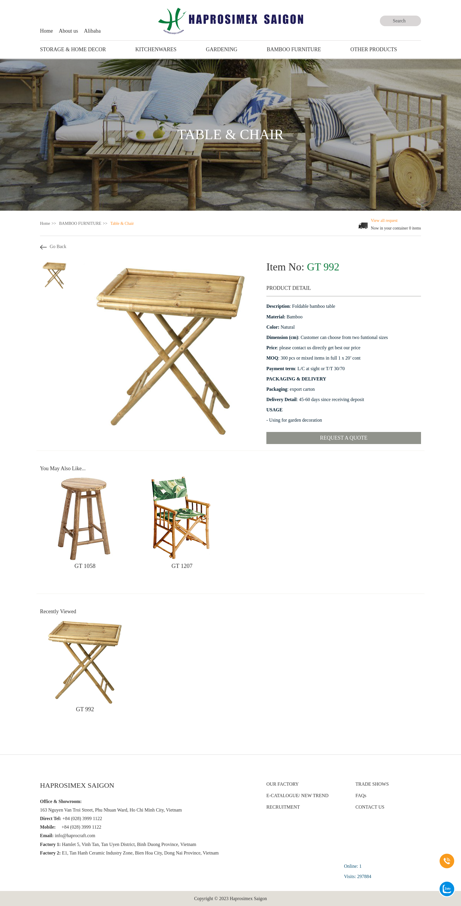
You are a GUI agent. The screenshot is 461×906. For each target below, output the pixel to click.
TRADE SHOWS (372, 784)
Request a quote (344, 438)
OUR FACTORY (282, 784)
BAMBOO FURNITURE (294, 49)
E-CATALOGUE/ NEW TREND (297, 795)
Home (46, 31)
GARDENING (221, 49)
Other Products (373, 49)
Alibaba (92, 31)
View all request (384, 220)
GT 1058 (84, 566)
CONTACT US (369, 806)
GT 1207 (181, 566)
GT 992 (85, 709)
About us (68, 31)
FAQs (360, 795)
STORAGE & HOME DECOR (73, 49)
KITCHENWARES (155, 49)
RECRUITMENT (283, 806)
